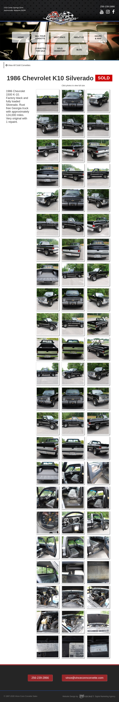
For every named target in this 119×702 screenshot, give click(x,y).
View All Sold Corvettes (18, 65)
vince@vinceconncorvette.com (84, 677)
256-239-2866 (107, 6)
